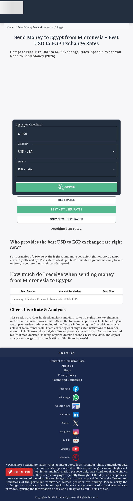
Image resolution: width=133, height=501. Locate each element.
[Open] (113, 151)
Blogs (67, 370)
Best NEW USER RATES (66, 209)
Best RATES (66, 200)
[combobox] (61, 151)
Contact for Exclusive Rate (67, 361)
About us (67, 365)
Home (10, 27)
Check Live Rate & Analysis (38, 309)
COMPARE (67, 187)
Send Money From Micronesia (35, 27)
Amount (21, 126)
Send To (22, 161)
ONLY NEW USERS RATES (66, 219)
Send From (23, 144)
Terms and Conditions (67, 379)
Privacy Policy (67, 375)
